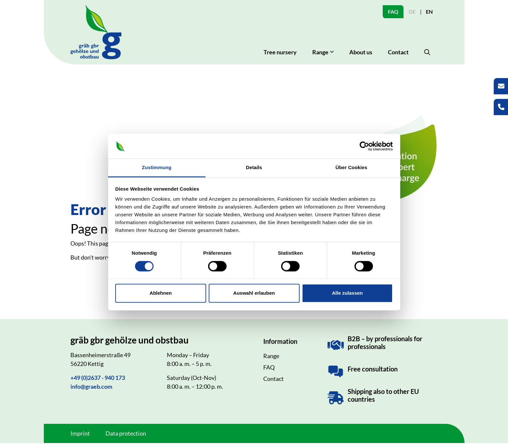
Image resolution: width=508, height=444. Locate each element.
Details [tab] (254, 167)
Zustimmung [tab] (156, 167)
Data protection (125, 434)
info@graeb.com (91, 387)
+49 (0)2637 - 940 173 (97, 378)
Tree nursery (280, 53)
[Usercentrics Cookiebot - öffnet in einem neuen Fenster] (364, 146)
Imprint (80, 434)
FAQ (393, 11)
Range (271, 356)
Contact (398, 53)
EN (429, 11)
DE (412, 11)
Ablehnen (161, 293)
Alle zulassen (347, 293)
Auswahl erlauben (254, 293)
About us (360, 53)
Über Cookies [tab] (351, 167)
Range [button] (320, 53)
